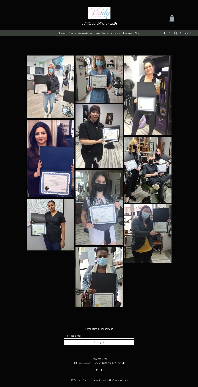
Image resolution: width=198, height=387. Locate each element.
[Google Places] (164, 33)
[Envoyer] (99, 342)
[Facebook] (169, 33)
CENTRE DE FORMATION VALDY (99, 23)
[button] (172, 18)
